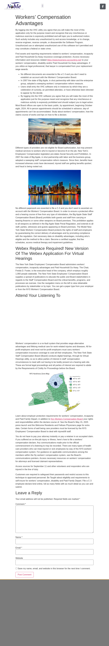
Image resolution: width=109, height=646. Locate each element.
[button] (42, 6)
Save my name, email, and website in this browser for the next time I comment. (54, 569)
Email (18, 548)
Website (19, 558)
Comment (20, 504)
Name (18, 537)
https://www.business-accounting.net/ (64, 60)
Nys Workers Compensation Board (67, 419)
